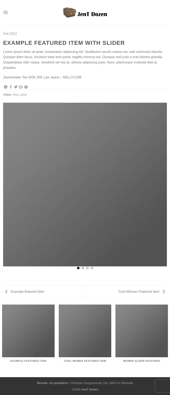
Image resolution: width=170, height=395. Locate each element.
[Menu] (5, 12)
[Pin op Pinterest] (26, 87)
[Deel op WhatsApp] (5, 87)
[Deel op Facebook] (10, 87)
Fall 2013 (10, 33)
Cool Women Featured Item (142, 291)
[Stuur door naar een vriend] (20, 87)
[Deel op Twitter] (15, 87)
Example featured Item (24, 291)
